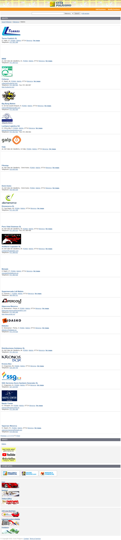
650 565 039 (13, 190)
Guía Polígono (60, 4)
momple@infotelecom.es (10, 273)
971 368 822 (13, 252)
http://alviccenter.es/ (8, 314)
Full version (85, 13)
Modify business (114, 9)
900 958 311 (13, 295)
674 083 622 (13, 432)
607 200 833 (13, 387)
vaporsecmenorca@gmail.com (12, 430)
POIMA (13, 40)
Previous (3, 436)
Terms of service (35, 538)
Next (18, 436)
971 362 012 (13, 352)
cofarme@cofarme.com (9, 83)
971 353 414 (13, 230)
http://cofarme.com (8, 87)
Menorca (16, 22)
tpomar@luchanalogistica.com (12, 130)
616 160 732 (13, 368)
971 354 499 (13, 409)
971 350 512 (13, 62)
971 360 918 (13, 275)
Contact (26, 538)
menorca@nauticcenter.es (10, 407)
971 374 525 (13, 332)
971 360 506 (13, 85)
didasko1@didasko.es (9, 330)
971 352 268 (13, 42)
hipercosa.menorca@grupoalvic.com (14, 310)
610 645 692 (13, 169)
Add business (101, 9)
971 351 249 (13, 210)
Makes (4, 444)
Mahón (18, 40)
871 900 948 (13, 312)
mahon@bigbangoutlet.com (11, 108)
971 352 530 (13, 109)
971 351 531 (13, 132)
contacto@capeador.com (10, 251)
